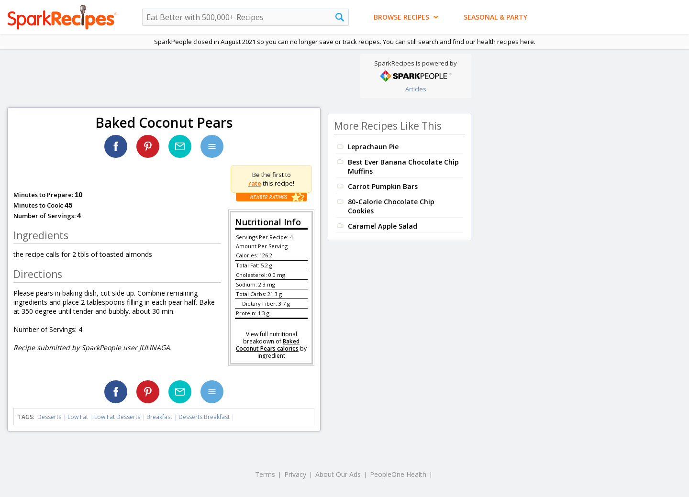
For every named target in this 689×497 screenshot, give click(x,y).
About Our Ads (338, 474)
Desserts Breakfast (204, 417)
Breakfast (159, 417)
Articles (415, 89)
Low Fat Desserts (117, 417)
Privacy (295, 474)
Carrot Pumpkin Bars (383, 186)
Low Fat (77, 417)
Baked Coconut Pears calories (268, 345)
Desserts (49, 417)
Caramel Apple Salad (382, 226)
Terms (265, 474)
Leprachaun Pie (373, 146)
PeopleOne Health (398, 474)
